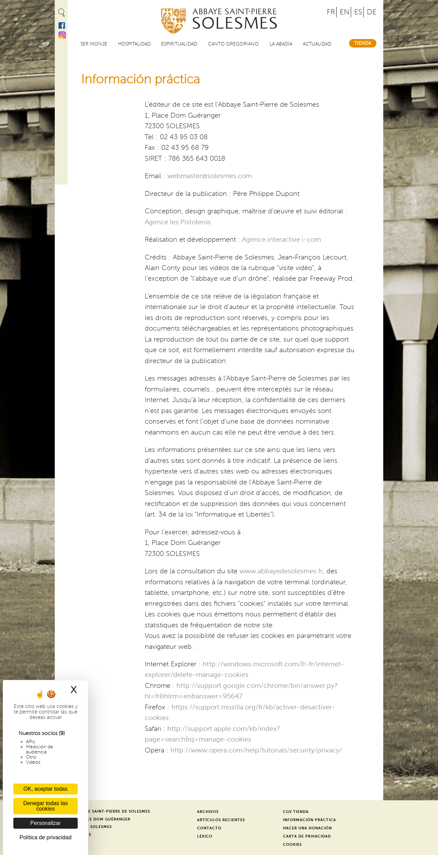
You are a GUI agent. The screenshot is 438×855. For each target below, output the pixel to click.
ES (358, 12)
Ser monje (93, 43)
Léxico (204, 836)
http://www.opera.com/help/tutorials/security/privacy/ (256, 750)
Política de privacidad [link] (46, 837)
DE (371, 12)
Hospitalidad (134, 43)
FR (331, 12)
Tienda (362, 43)
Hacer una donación (307, 828)
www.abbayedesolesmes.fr (281, 571)
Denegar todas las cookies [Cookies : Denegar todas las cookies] (45, 806)
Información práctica (309, 820)
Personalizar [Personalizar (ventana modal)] (45, 823)
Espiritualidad (179, 43)
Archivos (208, 812)
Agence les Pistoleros (178, 222)
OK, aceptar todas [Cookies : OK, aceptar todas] (46, 789)
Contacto (209, 828)
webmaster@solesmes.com (209, 176)
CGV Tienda (296, 812)
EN (344, 12)
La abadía (281, 43)
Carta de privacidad (307, 836)
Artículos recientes (221, 820)
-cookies (237, 739)
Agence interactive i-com (281, 239)
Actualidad (317, 43)
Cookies (292, 844)
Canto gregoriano (233, 43)
